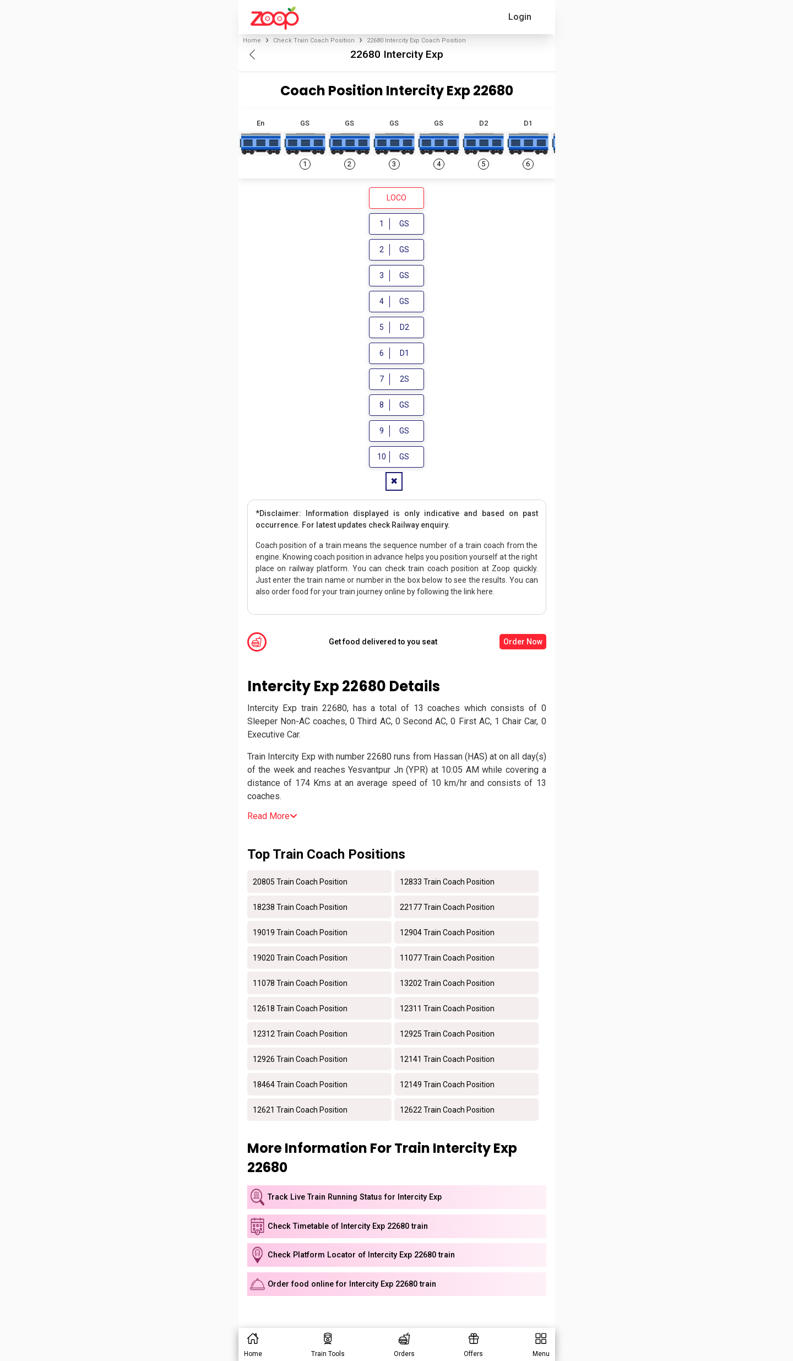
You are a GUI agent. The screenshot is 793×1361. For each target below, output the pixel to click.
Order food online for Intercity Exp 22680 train (352, 1284)
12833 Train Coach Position (447, 881)
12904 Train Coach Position (447, 932)
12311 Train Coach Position (447, 1008)
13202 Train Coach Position (447, 982)
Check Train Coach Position (314, 40)
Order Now (522, 641)
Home (252, 40)
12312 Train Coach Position (300, 1033)
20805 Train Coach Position (300, 881)
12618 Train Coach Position (300, 1008)
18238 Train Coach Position (300, 906)
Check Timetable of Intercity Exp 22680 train (348, 1226)
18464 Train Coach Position (300, 1084)
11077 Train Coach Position (447, 957)
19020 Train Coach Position (300, 957)
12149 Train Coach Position (447, 1084)
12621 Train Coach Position (300, 1109)
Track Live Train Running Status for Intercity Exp (355, 1197)
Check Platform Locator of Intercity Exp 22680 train (361, 1255)
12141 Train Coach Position (447, 1058)
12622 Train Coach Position (447, 1109)
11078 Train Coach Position (300, 982)
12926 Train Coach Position (300, 1058)
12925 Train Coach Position (447, 1033)
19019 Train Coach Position (300, 932)
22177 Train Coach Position (447, 906)
